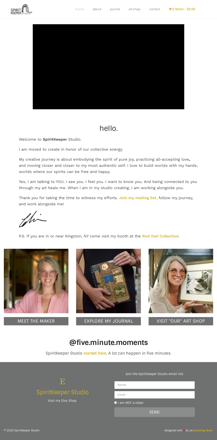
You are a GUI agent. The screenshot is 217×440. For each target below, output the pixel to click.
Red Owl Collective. (161, 236)
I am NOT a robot (130, 403)
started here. (95, 353)
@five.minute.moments (108, 342)
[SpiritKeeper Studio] (62, 381)
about (97, 9)
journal (115, 9)
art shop (134, 9)
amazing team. (203, 430)
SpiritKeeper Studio (62, 392)
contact (154, 9)
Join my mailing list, (139, 197)
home (79, 9)
